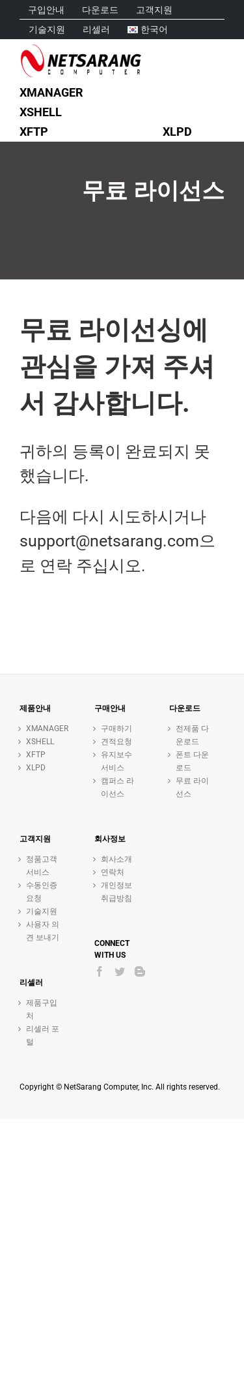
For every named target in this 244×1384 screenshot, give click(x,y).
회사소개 (116, 859)
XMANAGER (44, 728)
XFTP (36, 754)
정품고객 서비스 (41, 866)
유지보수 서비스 (116, 761)
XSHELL (40, 741)
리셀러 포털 (42, 1035)
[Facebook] (99, 971)
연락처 (112, 872)
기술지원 (41, 911)
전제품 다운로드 (192, 735)
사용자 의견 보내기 (42, 931)
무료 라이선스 (192, 787)
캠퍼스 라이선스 (117, 787)
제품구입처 (41, 1009)
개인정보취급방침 (116, 892)
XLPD (36, 767)
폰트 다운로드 (192, 761)
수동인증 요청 (41, 892)
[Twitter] (120, 971)
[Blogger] (140, 971)
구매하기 (116, 728)
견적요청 (116, 741)
